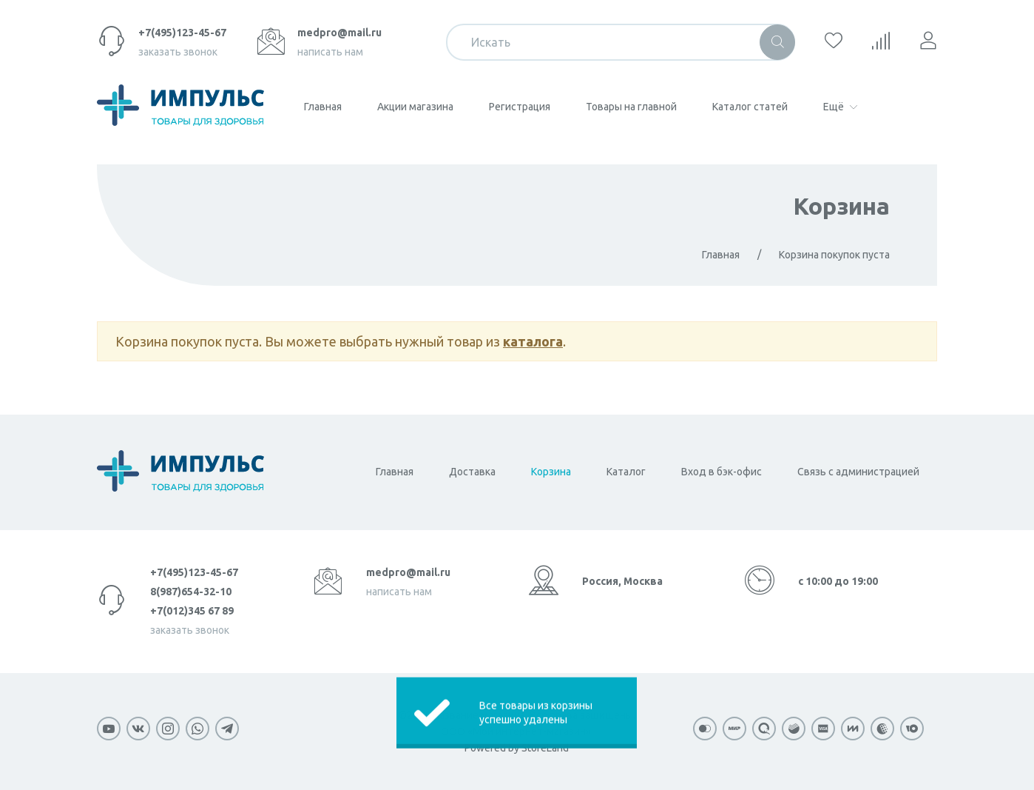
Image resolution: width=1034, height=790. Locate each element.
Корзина (841, 206)
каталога (533, 341)
